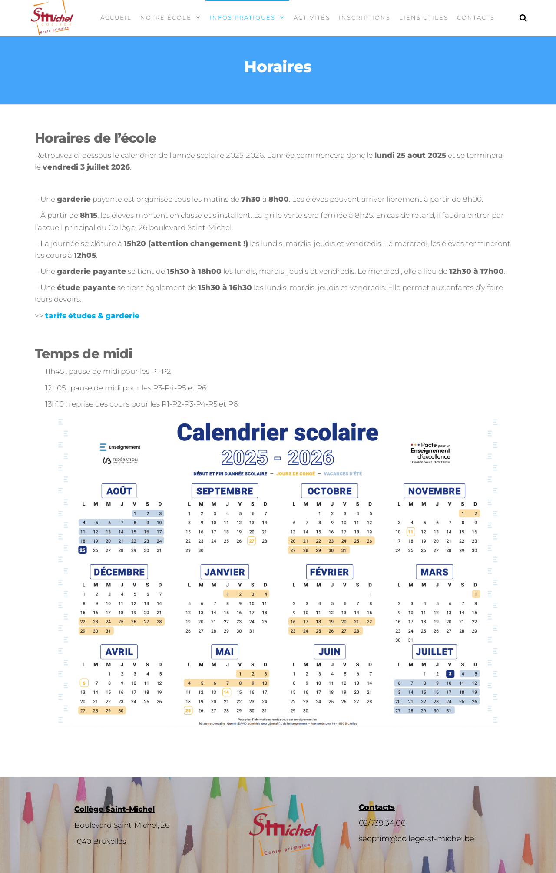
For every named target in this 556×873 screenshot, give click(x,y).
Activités (312, 17)
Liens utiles (423, 17)
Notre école (166, 17)
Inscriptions (365, 17)
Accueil (116, 17)
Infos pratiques (242, 17)
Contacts (476, 17)
